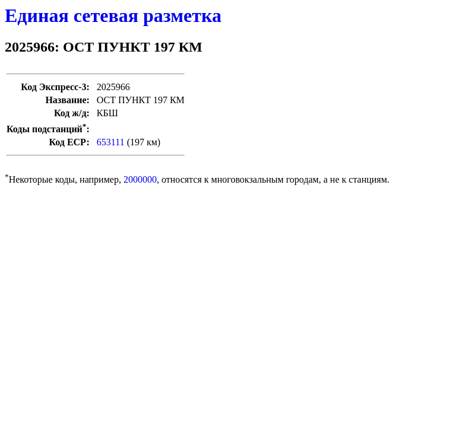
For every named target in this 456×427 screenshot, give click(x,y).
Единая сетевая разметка (113, 15)
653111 (111, 142)
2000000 (140, 179)
